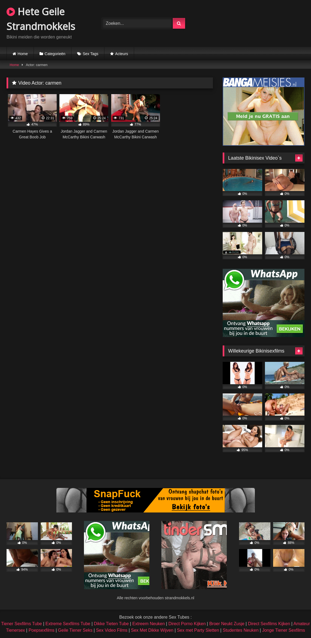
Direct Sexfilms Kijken (269, 623)
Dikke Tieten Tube (111, 623)
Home (23, 54)
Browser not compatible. (253, 22)
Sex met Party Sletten (198, 630)
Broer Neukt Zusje (226, 623)
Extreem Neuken (148, 623)
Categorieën (55, 54)
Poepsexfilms (42, 630)
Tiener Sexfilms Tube (21, 623)
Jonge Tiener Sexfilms (283, 630)
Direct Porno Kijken (187, 623)
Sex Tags (90, 54)
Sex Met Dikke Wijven (152, 630)
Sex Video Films (111, 630)
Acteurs (121, 54)
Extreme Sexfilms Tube (68, 623)
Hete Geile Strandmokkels (41, 19)
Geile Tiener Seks (75, 630)
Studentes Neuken (241, 630)
